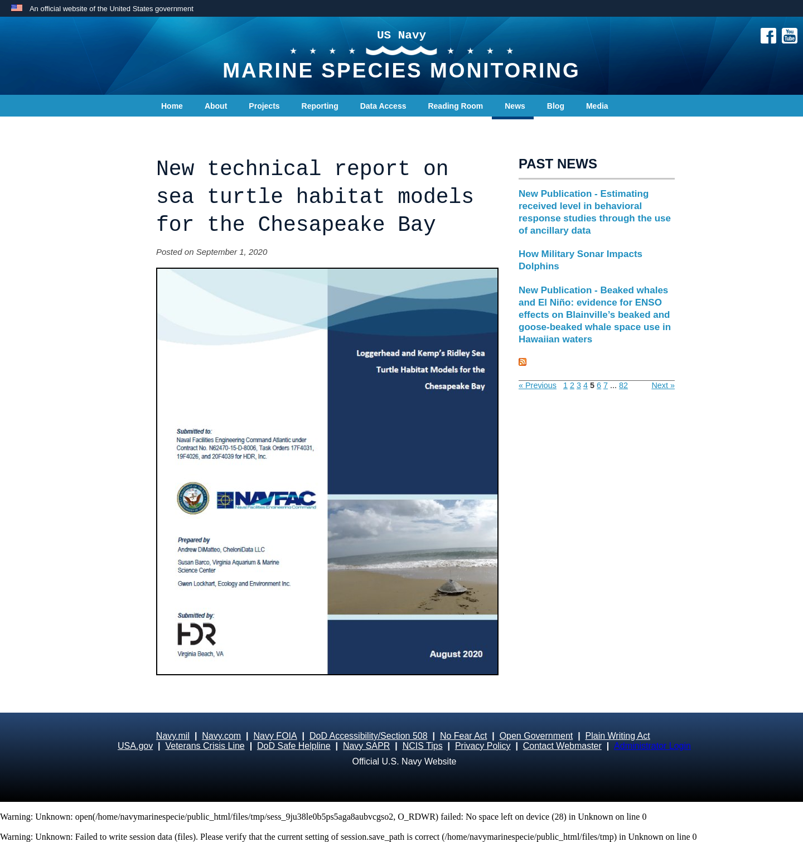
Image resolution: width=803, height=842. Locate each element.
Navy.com (221, 736)
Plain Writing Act (618, 736)
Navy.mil (173, 736)
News (515, 105)
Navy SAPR (366, 746)
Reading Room (455, 105)
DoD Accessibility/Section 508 (368, 736)
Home (172, 105)
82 (623, 385)
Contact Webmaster (562, 746)
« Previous (538, 385)
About (216, 105)
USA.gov (135, 746)
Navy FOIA (275, 736)
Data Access (383, 105)
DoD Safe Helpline (294, 746)
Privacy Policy (483, 746)
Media (597, 105)
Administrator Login (652, 746)
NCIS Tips (423, 746)
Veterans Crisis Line (204, 746)
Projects (264, 105)
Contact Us (181, 128)
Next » (663, 385)
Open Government (536, 736)
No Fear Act (463, 736)
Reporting (320, 105)
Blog (555, 105)
